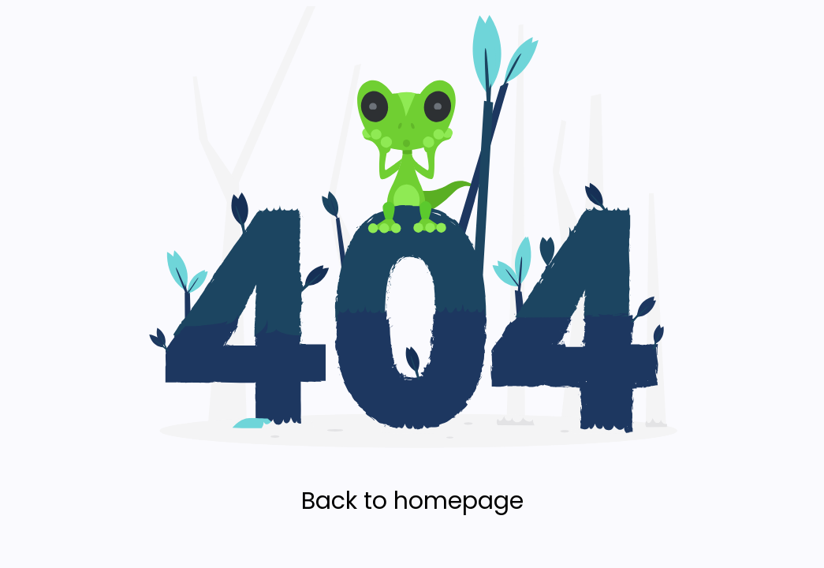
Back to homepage (412, 501)
